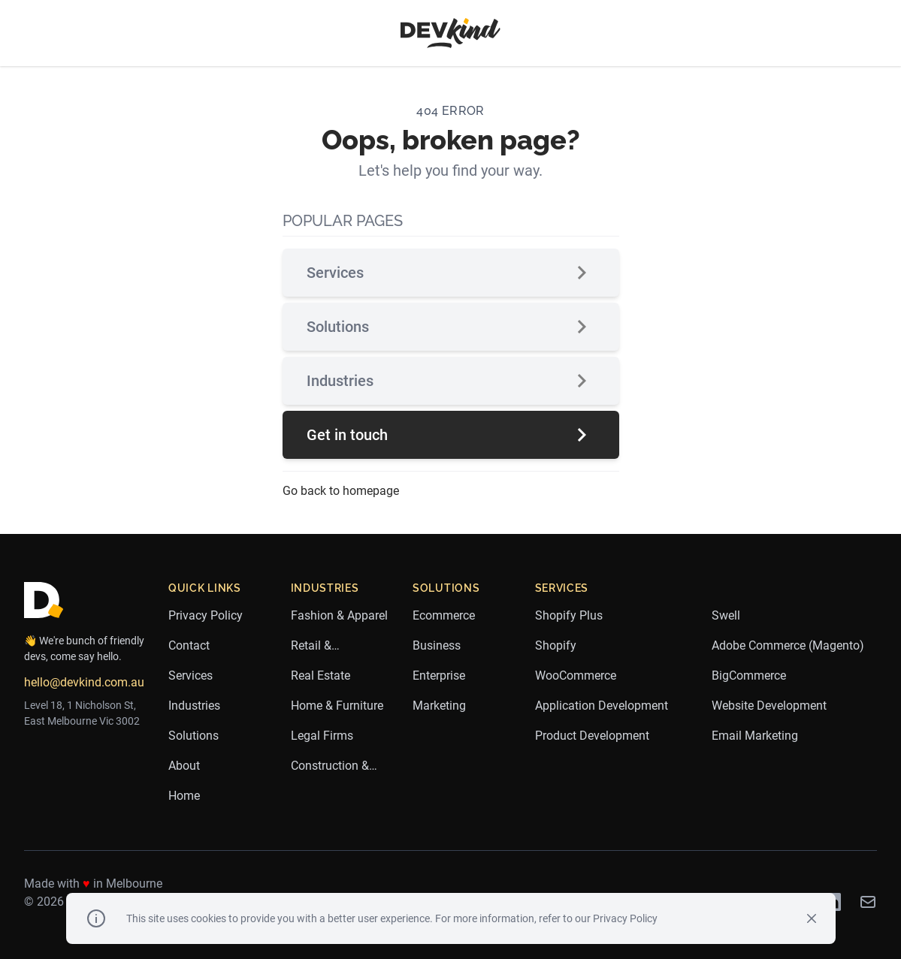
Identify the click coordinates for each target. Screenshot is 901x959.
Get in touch (451, 434)
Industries (451, 380)
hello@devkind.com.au (84, 682)
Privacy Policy (205, 615)
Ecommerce (444, 615)
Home (184, 796)
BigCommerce (749, 675)
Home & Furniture (337, 705)
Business (437, 645)
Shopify (555, 645)
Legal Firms (322, 735)
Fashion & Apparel (339, 615)
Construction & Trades (330, 766)
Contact (189, 645)
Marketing (439, 705)
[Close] (812, 918)
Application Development (601, 705)
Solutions (451, 326)
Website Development (769, 705)
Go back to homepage (341, 491)
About (184, 765)
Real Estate (320, 675)
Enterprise (439, 675)
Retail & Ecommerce (322, 646)
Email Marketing (755, 735)
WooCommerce (575, 675)
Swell (726, 615)
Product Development (592, 735)
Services (451, 272)
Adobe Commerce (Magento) (788, 645)
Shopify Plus (569, 615)
